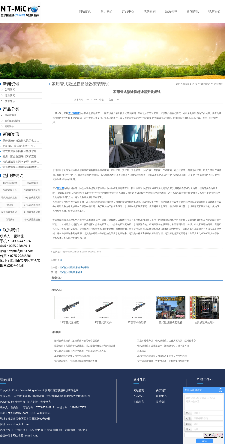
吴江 (61, 429)
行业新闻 (10, 95)
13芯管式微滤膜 (69, 322)
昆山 (55, 429)
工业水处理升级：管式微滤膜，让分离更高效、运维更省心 (166, 340)
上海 (79, 429)
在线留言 (139, 401)
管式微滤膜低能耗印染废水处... (20, 151)
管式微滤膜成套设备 (170, 322)
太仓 (43, 429)
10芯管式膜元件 (32, 197)
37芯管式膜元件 (32, 205)
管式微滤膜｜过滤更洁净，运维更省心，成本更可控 (163, 345)
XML (35, 435)
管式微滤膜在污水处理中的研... (20, 161)
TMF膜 (32, 396)
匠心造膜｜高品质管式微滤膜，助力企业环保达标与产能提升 (84, 345)
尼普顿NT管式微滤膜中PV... (18, 145)
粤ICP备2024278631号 (77, 396)
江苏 (31, 429)
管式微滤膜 (10, 115)
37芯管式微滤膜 (137, 322)
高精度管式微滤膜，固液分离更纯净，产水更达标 (162, 356)
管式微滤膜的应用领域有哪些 (74, 267)
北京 (85, 429)
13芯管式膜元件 (32, 190)
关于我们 (106, 11)
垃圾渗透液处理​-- (204, 322)
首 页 (194, 84)
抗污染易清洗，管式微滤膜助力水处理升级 (75, 361)
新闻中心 (161, 396)
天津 (67, 429)
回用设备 (9, 126)
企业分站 (5, 435)
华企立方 (45, 401)
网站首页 (85, 11)
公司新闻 (10, 89)
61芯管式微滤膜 (32, 212)
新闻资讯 (193, 11)
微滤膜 (10, 205)
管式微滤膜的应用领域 (71, 272)
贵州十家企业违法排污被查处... (20, 156)
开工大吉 (141, 350)
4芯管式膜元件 (10, 183)
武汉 (73, 429)
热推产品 (5, 429)
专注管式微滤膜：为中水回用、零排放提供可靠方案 (80, 350)
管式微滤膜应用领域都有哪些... (20, 166)
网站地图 (18, 435)
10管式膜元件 (10, 190)
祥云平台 (20, 401)
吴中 (37, 429)
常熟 (49, 429)
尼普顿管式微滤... (10, 212)
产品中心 (128, 11)
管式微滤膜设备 (12, 120)
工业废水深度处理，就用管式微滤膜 (72, 356)
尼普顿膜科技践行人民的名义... (20, 140)
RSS (28, 435)
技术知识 (10, 101)
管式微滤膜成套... (10, 197)
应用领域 (171, 11)
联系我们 (214, 11)
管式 (54, 188)
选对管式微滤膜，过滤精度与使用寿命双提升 (76, 340)
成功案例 (150, 11)
